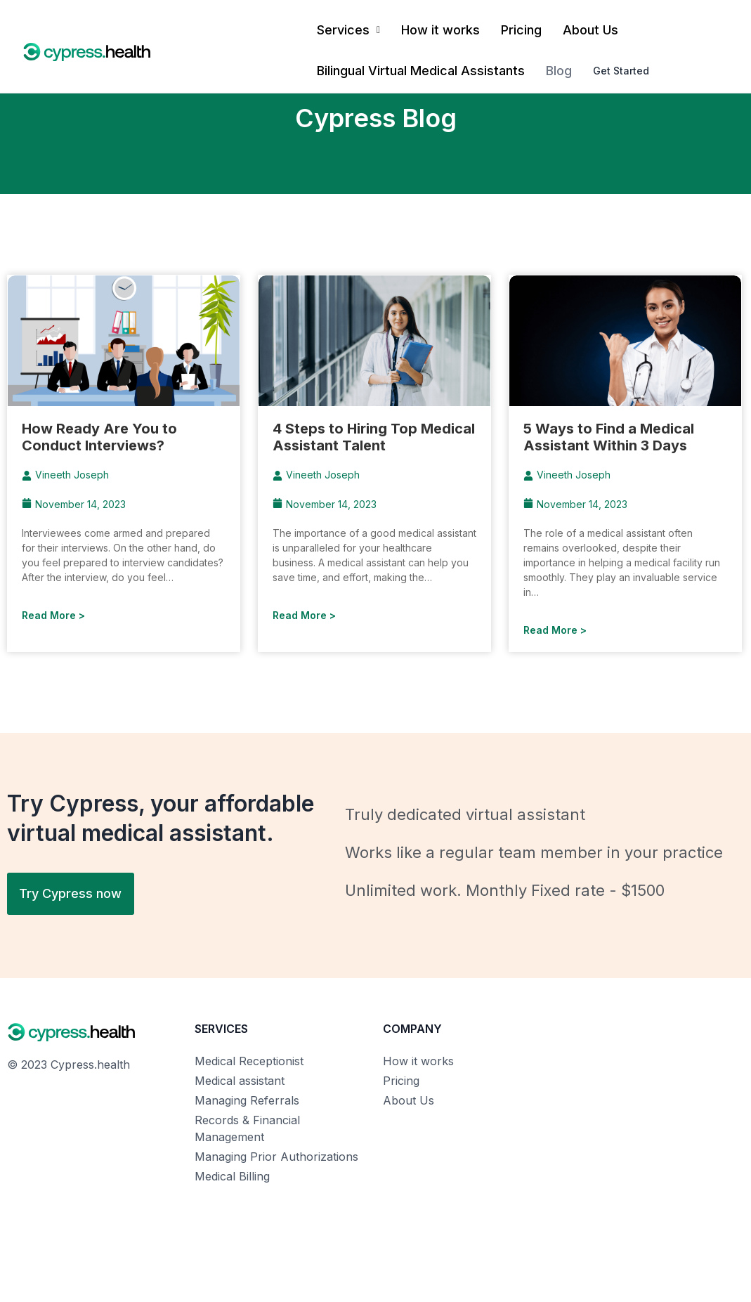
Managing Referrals (247, 1100)
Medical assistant (240, 1081)
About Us (590, 29)
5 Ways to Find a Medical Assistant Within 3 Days (608, 437)
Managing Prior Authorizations (276, 1157)
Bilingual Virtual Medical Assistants (421, 70)
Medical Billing (232, 1176)
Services (348, 29)
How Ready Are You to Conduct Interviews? (99, 437)
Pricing (521, 29)
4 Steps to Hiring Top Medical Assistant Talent (374, 437)
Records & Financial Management (247, 1128)
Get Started (622, 71)
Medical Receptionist (249, 1061)
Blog (559, 70)
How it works (440, 29)
